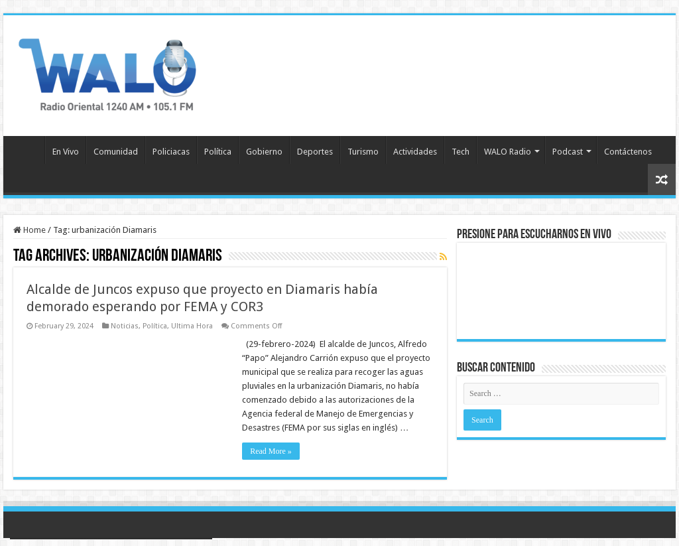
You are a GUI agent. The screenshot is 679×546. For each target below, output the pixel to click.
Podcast (567, 152)
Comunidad (115, 152)
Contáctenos (628, 152)
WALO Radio (507, 152)
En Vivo (65, 152)
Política (217, 152)
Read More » (271, 451)
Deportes (315, 152)
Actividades (415, 152)
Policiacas (171, 152)
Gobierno (264, 152)
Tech (460, 152)
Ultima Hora (192, 326)
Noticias (125, 326)
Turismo (363, 152)
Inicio (27, 150)
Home (29, 230)
